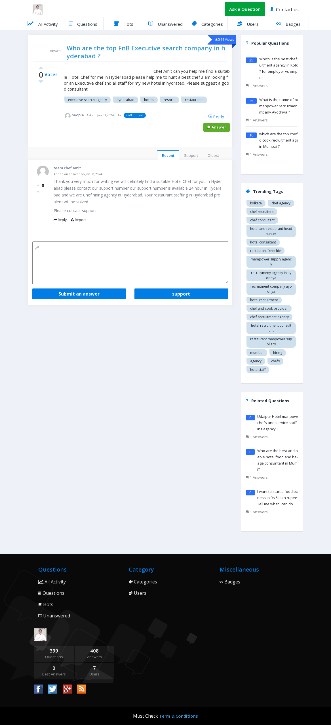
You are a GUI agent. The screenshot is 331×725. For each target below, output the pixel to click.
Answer (216, 127)
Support (191, 155)
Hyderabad (125, 99)
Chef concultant (262, 220)
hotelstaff (257, 369)
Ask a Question (245, 9)
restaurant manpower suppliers (271, 342)
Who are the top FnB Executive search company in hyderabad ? (146, 52)
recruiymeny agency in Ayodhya (271, 275)
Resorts (169, 99)
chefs (275, 361)
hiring (277, 352)
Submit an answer (79, 294)
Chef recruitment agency (269, 317)
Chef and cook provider (269, 308)
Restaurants (194, 99)
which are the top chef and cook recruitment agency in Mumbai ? (282, 140)
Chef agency (280, 203)
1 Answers (257, 85)
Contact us (284, 9)
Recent (168, 155)
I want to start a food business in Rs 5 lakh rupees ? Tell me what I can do (279, 497)
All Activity (42, 23)
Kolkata (256, 203)
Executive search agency (87, 99)
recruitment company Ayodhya (271, 289)
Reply (216, 116)
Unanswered (165, 23)
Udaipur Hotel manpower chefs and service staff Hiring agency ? (279, 422)
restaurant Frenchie (265, 250)
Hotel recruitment (264, 300)
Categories (207, 23)
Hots (123, 23)
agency (256, 361)
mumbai (256, 352)
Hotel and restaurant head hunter (271, 231)
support (181, 294)
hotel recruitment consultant (271, 328)
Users (248, 23)
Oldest (213, 155)
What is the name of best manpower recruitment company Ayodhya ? (281, 106)
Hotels (149, 99)
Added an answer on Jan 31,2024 (78, 174)
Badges (288, 23)
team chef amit (67, 167)
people (77, 114)
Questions (83, 23)
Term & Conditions (178, 716)
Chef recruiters (261, 211)
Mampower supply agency (271, 262)
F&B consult (135, 115)
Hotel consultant (263, 242)
